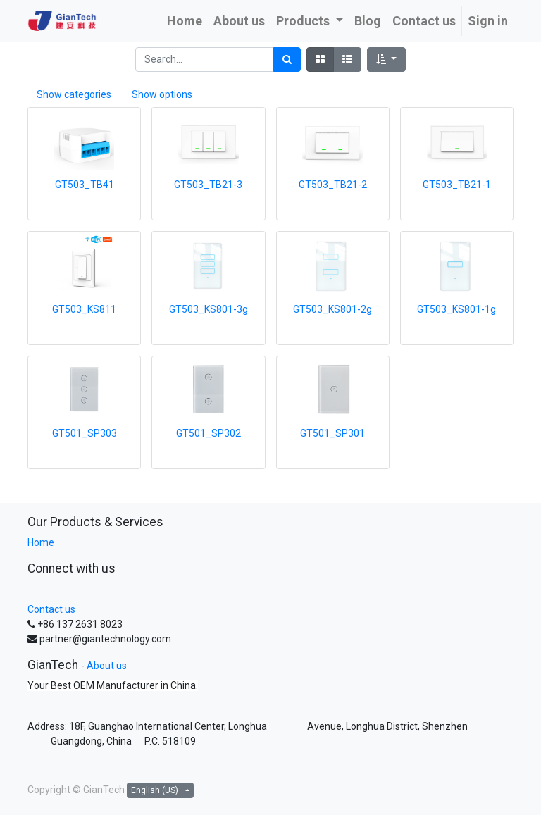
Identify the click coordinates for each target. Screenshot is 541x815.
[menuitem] (184, 21)
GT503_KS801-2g (332, 309)
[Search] (287, 59)
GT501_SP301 (332, 433)
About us (107, 665)
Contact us (51, 609)
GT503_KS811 (84, 309)
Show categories (74, 94)
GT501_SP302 (208, 433)
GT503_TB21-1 (457, 184)
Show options (162, 94)
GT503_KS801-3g (208, 309)
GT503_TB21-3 (208, 184)
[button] (386, 59)
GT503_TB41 (84, 184)
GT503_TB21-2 (333, 184)
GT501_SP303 (84, 433)
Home (40, 542)
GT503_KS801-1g (456, 309)
